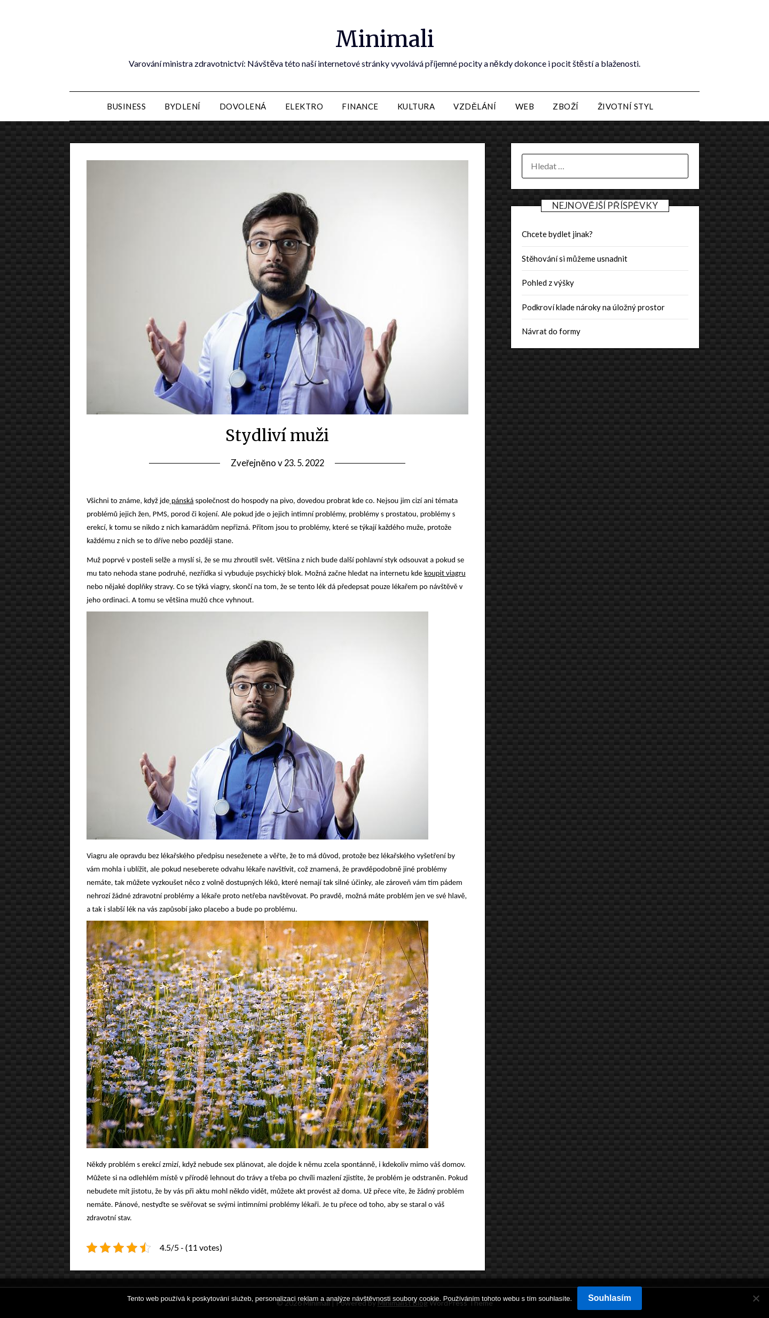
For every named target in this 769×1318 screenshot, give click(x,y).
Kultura (416, 106)
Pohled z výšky (548, 282)
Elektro (304, 106)
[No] (755, 1298)
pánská (182, 500)
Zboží (566, 106)
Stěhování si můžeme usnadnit (574, 258)
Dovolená (242, 106)
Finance (360, 106)
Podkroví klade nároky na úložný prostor (593, 307)
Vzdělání (474, 106)
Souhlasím (609, 1298)
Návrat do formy (551, 331)
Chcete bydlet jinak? (557, 234)
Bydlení (182, 106)
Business (126, 106)
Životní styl (626, 106)
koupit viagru (445, 573)
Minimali (385, 38)
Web (525, 106)
